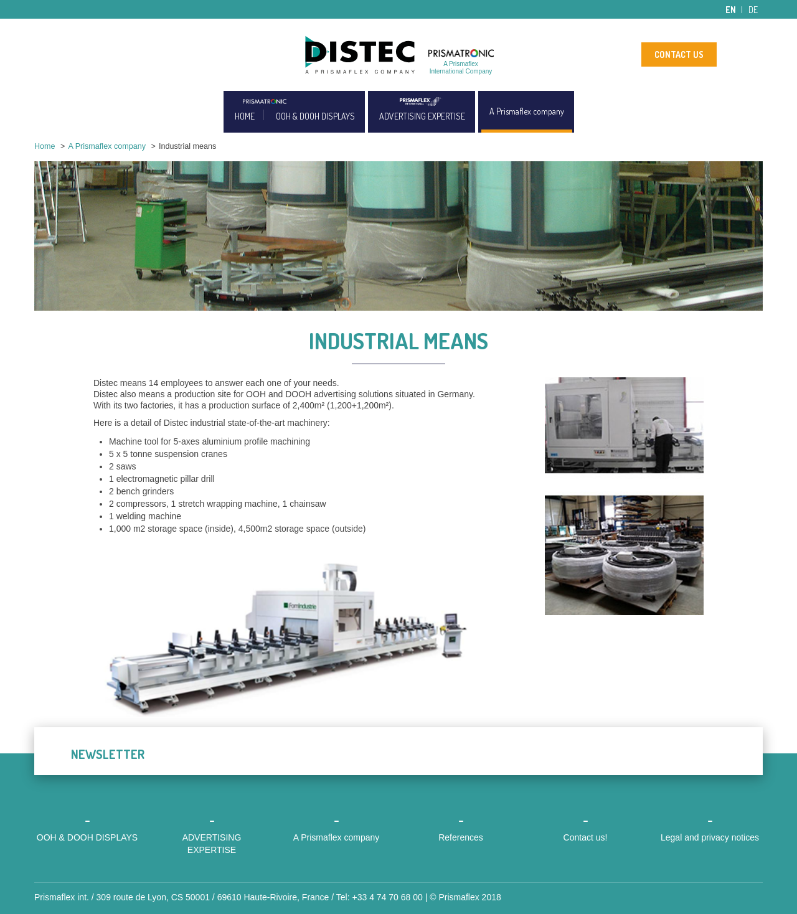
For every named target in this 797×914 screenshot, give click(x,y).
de (753, 9)
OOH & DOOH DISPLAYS (315, 116)
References (460, 837)
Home (44, 146)
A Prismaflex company (526, 111)
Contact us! (586, 837)
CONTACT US (679, 54)
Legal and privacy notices (710, 837)
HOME (245, 116)
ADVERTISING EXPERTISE (422, 116)
